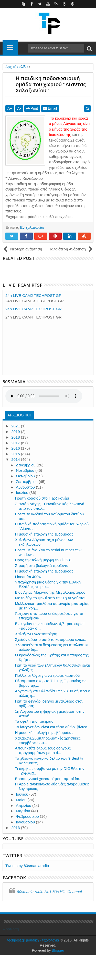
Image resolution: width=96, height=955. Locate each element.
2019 (16, 431)
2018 (16, 437)
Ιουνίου (22, 794)
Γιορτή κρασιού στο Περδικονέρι (42, 498)
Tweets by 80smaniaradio (27, 865)
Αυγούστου (26, 487)
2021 (16, 426)
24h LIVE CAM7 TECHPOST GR (33, 309)
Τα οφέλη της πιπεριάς (34, 721)
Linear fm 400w (28, 577)
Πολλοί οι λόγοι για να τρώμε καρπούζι (47, 675)
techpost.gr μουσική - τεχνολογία (33, 940)
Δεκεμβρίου (26, 465)
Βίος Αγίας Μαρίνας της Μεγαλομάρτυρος (50, 592)
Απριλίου (24, 805)
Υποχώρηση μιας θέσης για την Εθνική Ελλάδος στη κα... (48, 584)
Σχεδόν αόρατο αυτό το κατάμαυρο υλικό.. (50, 639)
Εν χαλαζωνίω (32, 227)
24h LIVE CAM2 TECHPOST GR (33, 295)
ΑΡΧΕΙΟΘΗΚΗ (19, 415)
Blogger (58, 950)
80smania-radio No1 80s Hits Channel (49, 891)
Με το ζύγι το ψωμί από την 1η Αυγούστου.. (52, 598)
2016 (16, 448)
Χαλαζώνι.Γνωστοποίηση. (36, 634)
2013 (16, 827)
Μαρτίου (23, 811)
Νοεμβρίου (25, 470)
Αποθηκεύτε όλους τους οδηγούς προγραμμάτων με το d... (43, 750)
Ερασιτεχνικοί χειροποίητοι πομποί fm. (47, 778)
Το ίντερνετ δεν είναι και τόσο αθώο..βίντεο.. (52, 727)
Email (50, 108)
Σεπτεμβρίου (27, 481)
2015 (16, 454)
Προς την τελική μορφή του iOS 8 (43, 560)
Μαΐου (21, 800)
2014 (16, 459)
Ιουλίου (22, 492)
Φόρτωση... (12, 929)
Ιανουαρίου (26, 822)
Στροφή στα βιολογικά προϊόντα (42, 565)
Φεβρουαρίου (28, 816)
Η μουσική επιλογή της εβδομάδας (44, 534)
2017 (16, 443)
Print (32, 108)
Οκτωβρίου (26, 476)
